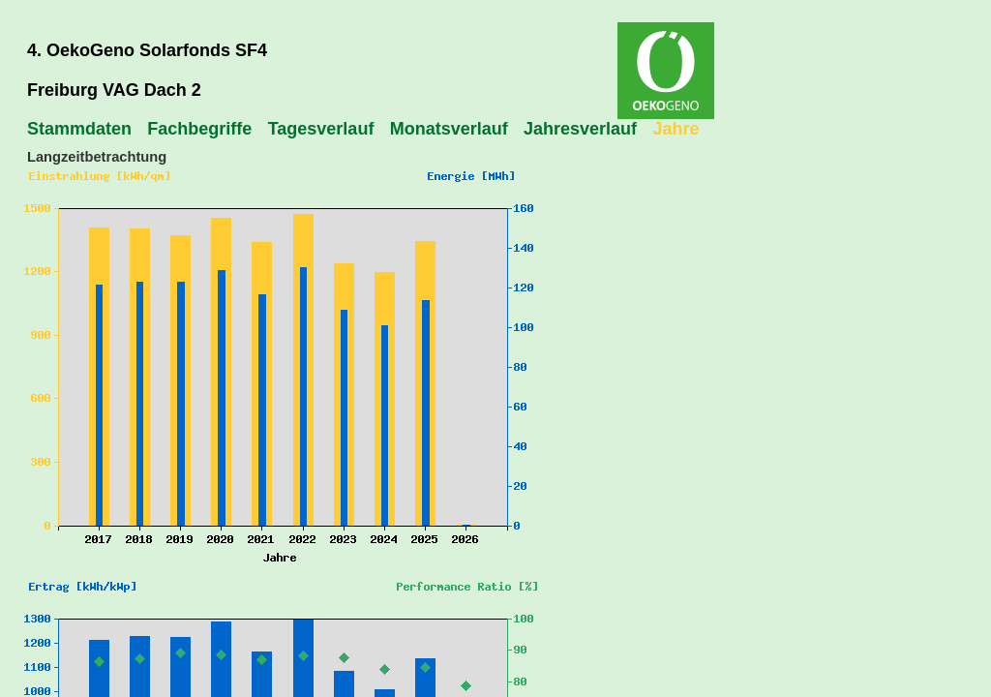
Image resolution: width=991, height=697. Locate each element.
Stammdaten (79, 128)
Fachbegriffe (199, 128)
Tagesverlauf (321, 128)
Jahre (675, 128)
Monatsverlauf (449, 128)
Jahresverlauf (580, 128)
